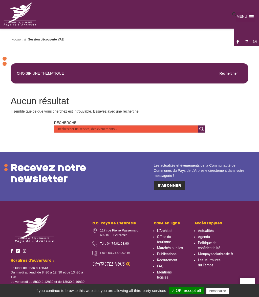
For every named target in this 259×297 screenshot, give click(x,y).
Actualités (205, 231)
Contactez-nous (111, 264)
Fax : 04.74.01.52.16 (115, 253)
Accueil (17, 39)
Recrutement (167, 260)
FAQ (160, 266)
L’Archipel (164, 231)
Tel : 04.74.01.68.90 (114, 243)
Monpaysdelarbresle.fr (215, 254)
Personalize (217, 291)
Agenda (204, 237)
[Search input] (127, 129)
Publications (167, 254)
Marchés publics (170, 248)
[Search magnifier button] (201, 129)
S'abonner (169, 185)
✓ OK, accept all (186, 290)
